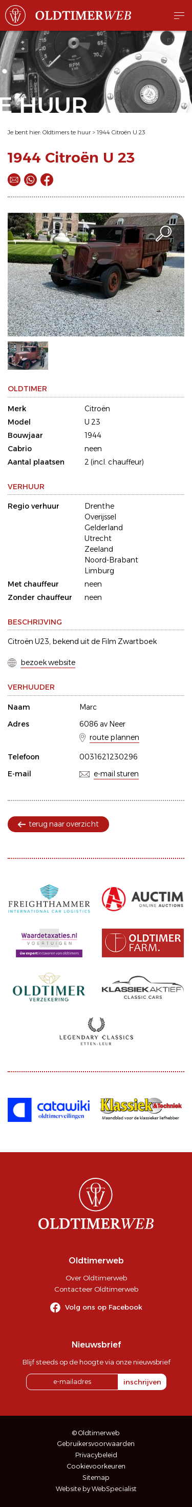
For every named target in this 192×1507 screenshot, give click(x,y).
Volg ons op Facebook (103, 1307)
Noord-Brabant (111, 560)
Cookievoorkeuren (96, 1466)
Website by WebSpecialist (96, 1489)
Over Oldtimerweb (96, 1278)
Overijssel (100, 516)
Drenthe (99, 506)
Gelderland (103, 527)
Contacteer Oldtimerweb (96, 1289)
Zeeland (98, 549)
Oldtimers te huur (66, 132)
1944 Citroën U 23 (121, 132)
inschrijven (142, 1382)
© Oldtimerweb (96, 1433)
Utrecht (98, 538)
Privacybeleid (96, 1455)
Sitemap (96, 1477)
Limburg (99, 570)
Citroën (97, 408)
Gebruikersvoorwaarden (96, 1444)
